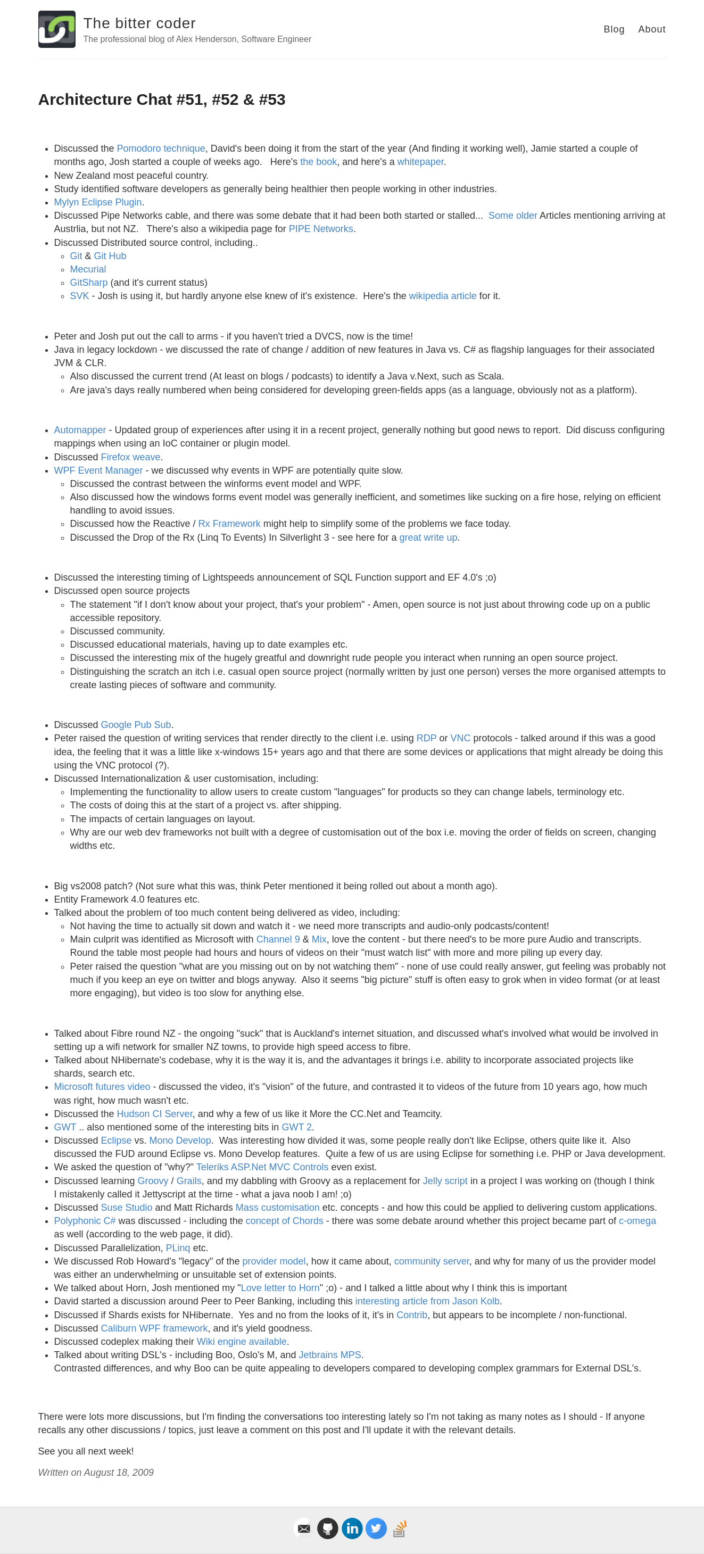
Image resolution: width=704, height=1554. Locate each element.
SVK (79, 296)
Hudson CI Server (155, 1114)
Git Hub (110, 256)
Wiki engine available (242, 1341)
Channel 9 (278, 939)
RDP (427, 738)
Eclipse (116, 1140)
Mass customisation (278, 1207)
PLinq (178, 1248)
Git (76, 256)
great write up (428, 537)
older (526, 215)
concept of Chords (285, 1221)
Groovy (153, 1181)
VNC (461, 738)
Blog (614, 29)
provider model (274, 1261)
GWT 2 (296, 1127)
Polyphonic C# (85, 1221)
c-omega (637, 1221)
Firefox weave (131, 457)
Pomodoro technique (161, 148)
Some (500, 215)
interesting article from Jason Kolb (427, 1301)
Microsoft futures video (102, 1086)
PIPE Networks (321, 229)
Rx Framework (229, 523)
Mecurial (88, 269)
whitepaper (420, 161)
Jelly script (445, 1181)
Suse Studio (127, 1207)
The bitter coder (140, 23)
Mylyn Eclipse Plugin (98, 202)
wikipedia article (443, 296)
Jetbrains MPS (330, 1355)
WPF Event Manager (98, 470)
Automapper (80, 430)
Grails (189, 1181)
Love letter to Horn (280, 1288)
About (652, 29)
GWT (65, 1127)
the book (318, 161)
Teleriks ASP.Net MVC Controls (262, 1167)
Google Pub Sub (136, 725)
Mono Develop (180, 1140)
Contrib (411, 1315)
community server (431, 1261)
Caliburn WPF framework (154, 1328)
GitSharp (89, 282)
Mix (319, 939)
